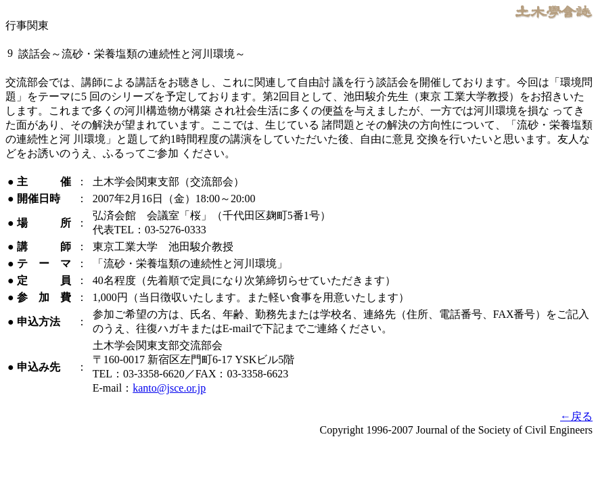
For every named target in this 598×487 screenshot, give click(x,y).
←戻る (576, 416)
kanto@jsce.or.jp (169, 388)
